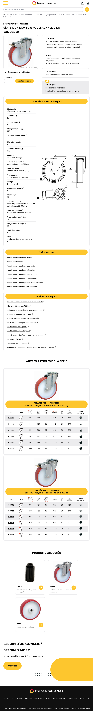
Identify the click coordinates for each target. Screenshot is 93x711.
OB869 (11, 523)
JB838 (52, 587)
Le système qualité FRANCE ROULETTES (22, 318)
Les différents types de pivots (19, 331)
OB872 (11, 535)
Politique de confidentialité (81, 708)
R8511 (19, 624)
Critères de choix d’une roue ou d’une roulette (26, 302)
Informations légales (62, 708)
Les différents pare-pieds (17, 327)
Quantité (9, 77)
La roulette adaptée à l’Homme (20, 314)
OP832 (11, 418)
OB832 (11, 505)
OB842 (11, 511)
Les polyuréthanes (15, 339)
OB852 (11, 517)
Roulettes (9, 698)
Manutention (59, 698)
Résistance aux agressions (18, 343)
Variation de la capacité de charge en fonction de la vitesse (31, 347)
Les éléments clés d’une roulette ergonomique (26, 335)
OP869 (11, 436)
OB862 (11, 529)
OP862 (11, 442)
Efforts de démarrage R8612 (18, 306)
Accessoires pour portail (37, 698)
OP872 (11, 448)
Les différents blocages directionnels (22, 322)
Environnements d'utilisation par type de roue (25, 310)
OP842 (11, 424)
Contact (12, 665)
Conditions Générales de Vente (15, 708)
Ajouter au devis (24, 81)
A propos (73, 698)
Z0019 (19, 587)
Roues (19, 698)
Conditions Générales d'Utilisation (40, 708)
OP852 (11, 430)
